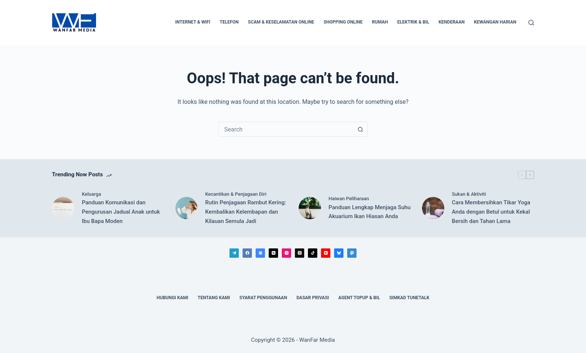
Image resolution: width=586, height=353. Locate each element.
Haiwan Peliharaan (349, 198)
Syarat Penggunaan (263, 297)
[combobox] (286, 129)
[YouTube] (325, 253)
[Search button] (360, 129)
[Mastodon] (352, 253)
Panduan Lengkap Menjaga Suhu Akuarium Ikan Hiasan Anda (370, 212)
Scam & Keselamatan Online (281, 22)
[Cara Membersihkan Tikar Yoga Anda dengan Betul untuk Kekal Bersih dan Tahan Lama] (433, 208)
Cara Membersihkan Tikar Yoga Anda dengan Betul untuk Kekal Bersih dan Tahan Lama (491, 212)
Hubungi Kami (172, 297)
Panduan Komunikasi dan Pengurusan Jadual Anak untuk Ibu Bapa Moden (121, 212)
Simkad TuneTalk (409, 297)
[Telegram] (234, 253)
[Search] (531, 22)
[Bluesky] (338, 253)
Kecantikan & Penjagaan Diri (235, 194)
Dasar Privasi (312, 297)
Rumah (380, 22)
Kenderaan (451, 22)
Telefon (229, 22)
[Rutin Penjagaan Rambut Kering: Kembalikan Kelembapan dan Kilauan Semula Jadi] (186, 208)
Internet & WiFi (192, 22)
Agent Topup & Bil (359, 297)
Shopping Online (343, 22)
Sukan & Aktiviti (469, 194)
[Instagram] (286, 253)
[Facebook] (247, 253)
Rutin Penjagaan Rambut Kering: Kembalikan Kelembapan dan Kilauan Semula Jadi (245, 212)
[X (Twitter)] (273, 253)
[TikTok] (312, 253)
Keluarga (91, 194)
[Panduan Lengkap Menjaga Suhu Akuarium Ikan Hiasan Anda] (310, 208)
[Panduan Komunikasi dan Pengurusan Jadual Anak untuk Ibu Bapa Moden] (63, 208)
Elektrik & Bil (413, 22)
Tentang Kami (214, 297)
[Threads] (299, 253)
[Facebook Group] (260, 253)
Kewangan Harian (495, 22)
